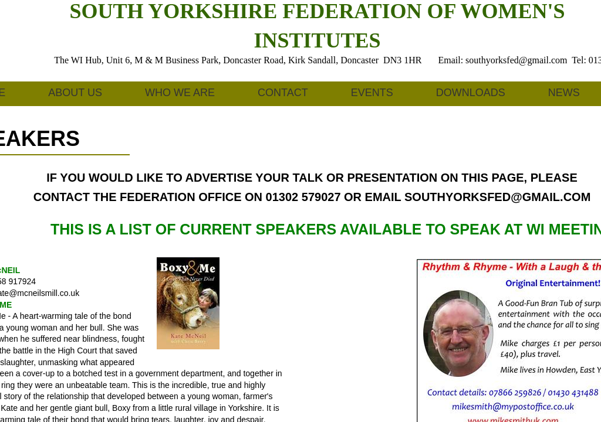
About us (75, 92)
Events (372, 92)
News (564, 92)
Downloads (470, 92)
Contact (283, 92)
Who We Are (180, 92)
